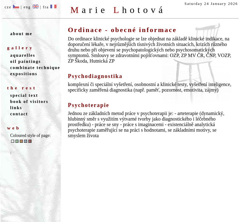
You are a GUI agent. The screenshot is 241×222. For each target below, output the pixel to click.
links (16, 107)
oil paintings (25, 61)
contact (19, 114)
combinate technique (35, 67)
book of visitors (29, 101)
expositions (23, 74)
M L (118, 10)
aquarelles (22, 55)
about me (21, 33)
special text (24, 95)
